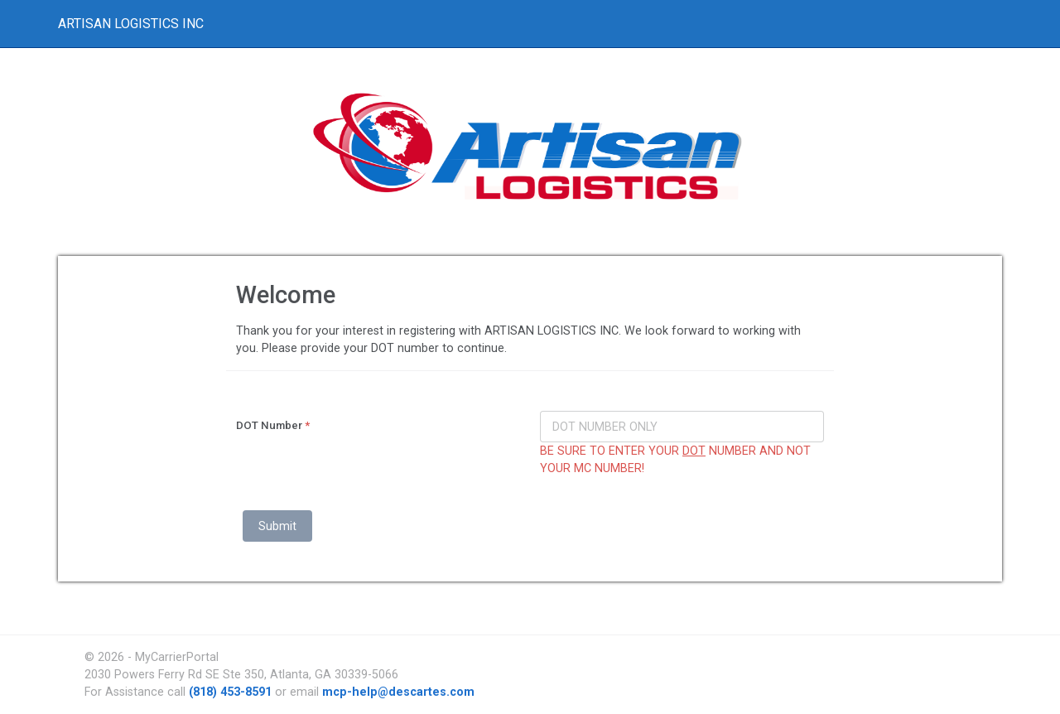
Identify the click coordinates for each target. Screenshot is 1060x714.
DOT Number (273, 425)
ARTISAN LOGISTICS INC (131, 23)
